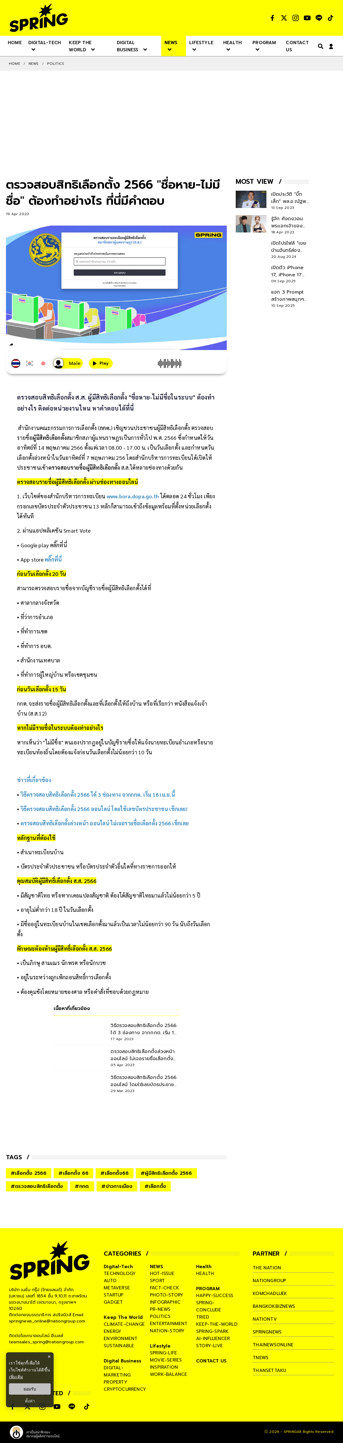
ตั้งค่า (30, 1401)
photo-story (166, 1295)
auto (110, 1280)
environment (120, 1338)
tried (202, 1317)
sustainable (119, 1345)
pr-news (160, 1309)
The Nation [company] (267, 1268)
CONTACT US (211, 1361)
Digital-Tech (118, 1266)
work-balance (168, 1374)
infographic (165, 1302)
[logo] (39, 18)
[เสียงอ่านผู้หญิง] (68, 363)
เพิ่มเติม (16, 1376)
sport (157, 1280)
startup (113, 1295)
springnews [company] (267, 1332)
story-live (209, 1345)
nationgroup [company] (269, 1280)
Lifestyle (160, 1346)
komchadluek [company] (270, 1293)
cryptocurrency (125, 1389)
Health (204, 1266)
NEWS (34, 63)
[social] (272, 17)
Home (14, 63)
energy (112, 1331)
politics (160, 1316)
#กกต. (82, 1186)
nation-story (167, 1331)
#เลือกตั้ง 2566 (28, 1173)
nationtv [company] (265, 1319)
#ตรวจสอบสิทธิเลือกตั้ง (37, 1186)
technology (120, 1273)
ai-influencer (213, 1338)
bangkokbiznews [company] (274, 1306)
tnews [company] (261, 1357)
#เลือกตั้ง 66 (73, 1173)
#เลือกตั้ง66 (114, 1173)
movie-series (166, 1360)
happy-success (215, 1295)
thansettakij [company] (269, 1370)
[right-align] (319, 46)
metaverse (117, 1288)
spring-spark (212, 1331)
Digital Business (122, 1361)
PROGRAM (208, 1288)
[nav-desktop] (15, 42)
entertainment (169, 1323)
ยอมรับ (30, 1389)
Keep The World (123, 1317)
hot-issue (162, 1273)
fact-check (164, 1288)
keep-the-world (217, 1324)
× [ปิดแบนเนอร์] (49, 1356)
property (115, 1382)
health (205, 1273)
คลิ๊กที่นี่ (58, 545)
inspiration (164, 1367)
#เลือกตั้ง (155, 1186)
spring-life (163, 1353)
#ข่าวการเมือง (116, 1186)
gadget (113, 1302)
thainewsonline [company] (273, 1345)
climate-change (124, 1324)
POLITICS (55, 63)
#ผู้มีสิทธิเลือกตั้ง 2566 (166, 1173)
